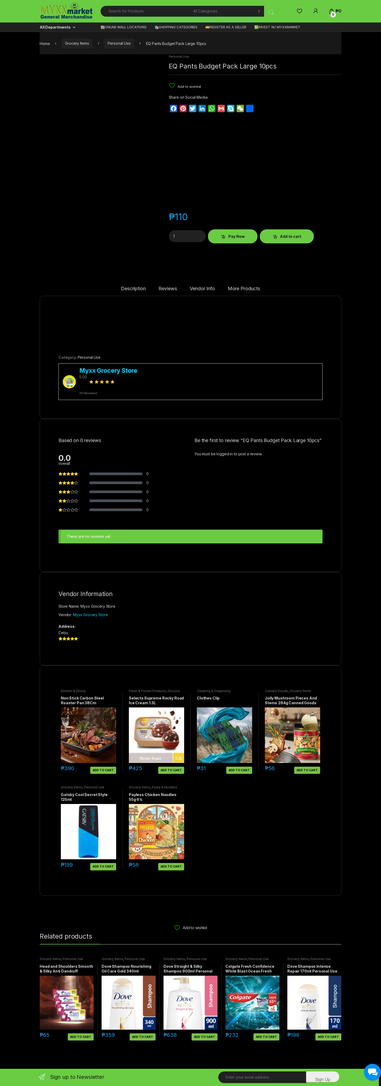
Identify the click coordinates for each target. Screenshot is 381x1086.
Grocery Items (77, 43)
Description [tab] (133, 288)
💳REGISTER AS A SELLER (225, 27)
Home (45, 43)
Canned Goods (276, 691)
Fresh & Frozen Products (147, 691)
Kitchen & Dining (73, 691)
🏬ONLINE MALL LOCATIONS (124, 27)
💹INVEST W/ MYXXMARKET (277, 27)
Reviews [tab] (167, 288)
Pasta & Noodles (164, 787)
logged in (224, 454)
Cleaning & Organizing (213, 691)
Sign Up (322, 1079)
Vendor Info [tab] (202, 288)
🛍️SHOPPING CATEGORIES (176, 27)
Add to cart (290, 236)
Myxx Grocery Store (90, 614)
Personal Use (119, 43)
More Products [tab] (244, 288)
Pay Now (236, 236)
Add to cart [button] (103, 770)
